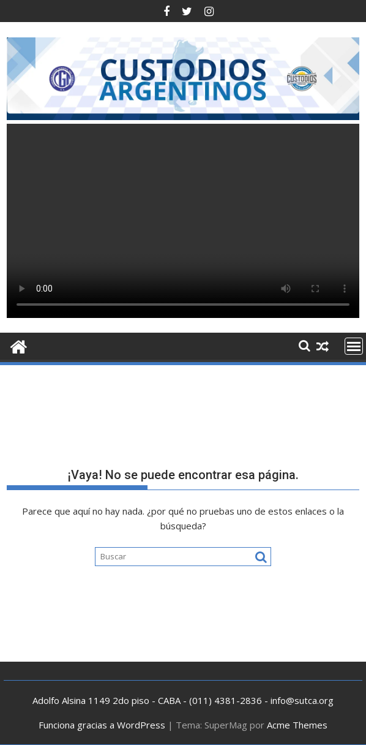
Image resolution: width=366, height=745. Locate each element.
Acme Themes (297, 725)
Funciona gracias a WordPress (102, 725)
